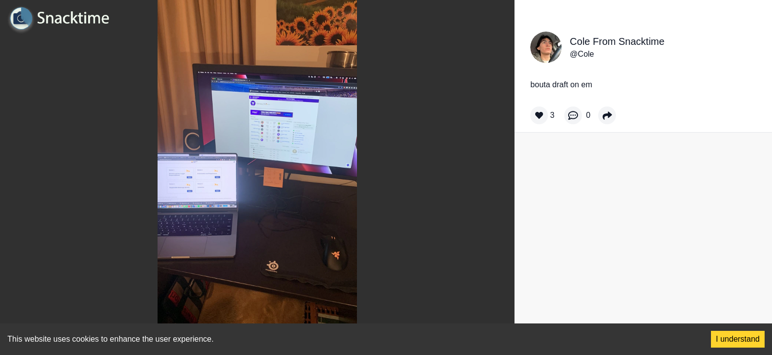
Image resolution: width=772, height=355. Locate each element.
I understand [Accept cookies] (738, 339)
